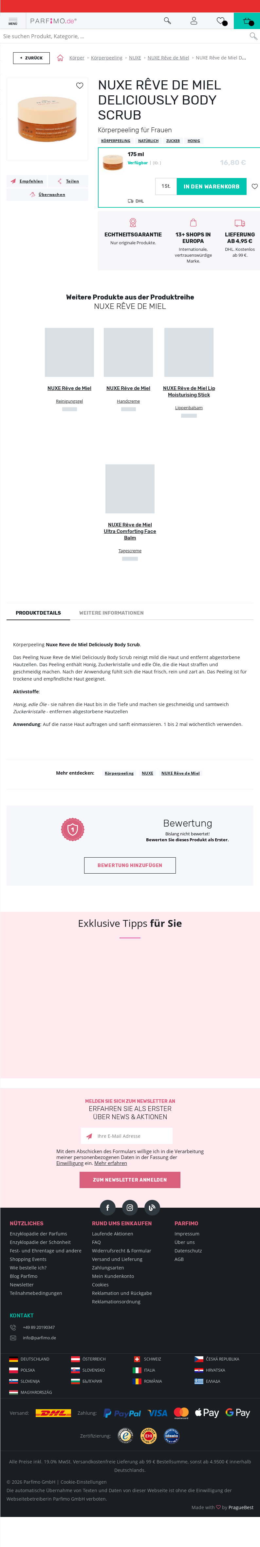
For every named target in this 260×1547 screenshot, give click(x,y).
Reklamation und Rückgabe (122, 1293)
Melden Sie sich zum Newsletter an (130, 1110)
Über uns (185, 1242)
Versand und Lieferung (117, 1259)
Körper (76, 58)
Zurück (34, 58)
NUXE (135, 58)
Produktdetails (38, 613)
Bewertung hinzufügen (130, 865)
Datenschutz (188, 1251)
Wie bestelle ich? (28, 1268)
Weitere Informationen (111, 613)
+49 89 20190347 (39, 1327)
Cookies (100, 1284)
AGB (179, 1259)
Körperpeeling (106, 58)
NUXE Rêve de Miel (168, 58)
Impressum (187, 1234)
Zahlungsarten (108, 1268)
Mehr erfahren (110, 1163)
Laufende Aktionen (112, 1234)
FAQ (96, 1242)
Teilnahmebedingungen (36, 1293)
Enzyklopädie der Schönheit (40, 1242)
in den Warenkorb (212, 187)
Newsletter (22, 1284)
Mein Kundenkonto (113, 1276)
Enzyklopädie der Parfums (38, 1234)
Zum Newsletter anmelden (130, 1180)
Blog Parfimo (23, 1276)
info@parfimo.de (39, 1338)
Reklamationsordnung (116, 1301)
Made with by (222, 1507)
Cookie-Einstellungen (84, 1482)
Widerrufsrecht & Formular (121, 1251)
